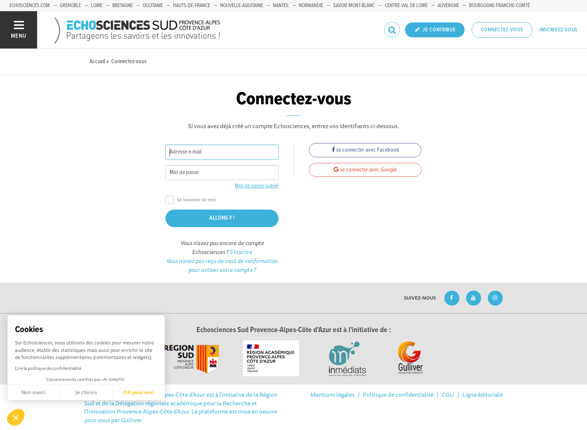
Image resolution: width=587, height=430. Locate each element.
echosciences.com (29, 5)
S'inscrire (240, 252)
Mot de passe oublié (257, 186)
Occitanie (153, 5)
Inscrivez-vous (558, 30)
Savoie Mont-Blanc (354, 5)
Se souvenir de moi (190, 200)
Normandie (311, 5)
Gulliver (131, 420)
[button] (16, 417)
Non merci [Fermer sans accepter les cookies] (33, 392)
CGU (448, 394)
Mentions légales (332, 394)
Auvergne (448, 5)
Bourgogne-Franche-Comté (499, 5)
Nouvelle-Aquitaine (241, 5)
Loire (96, 5)
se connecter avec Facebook (365, 150)
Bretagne (122, 5)
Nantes (281, 5)
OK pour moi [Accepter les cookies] (138, 392)
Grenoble (70, 5)
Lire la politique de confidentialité (48, 368)
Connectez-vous (502, 30)
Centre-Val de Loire (406, 5)
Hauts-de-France (191, 5)
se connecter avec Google (365, 170)
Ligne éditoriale (482, 394)
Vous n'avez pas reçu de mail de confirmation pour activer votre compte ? (222, 265)
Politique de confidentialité (398, 394)
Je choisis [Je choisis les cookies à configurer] (86, 392)
